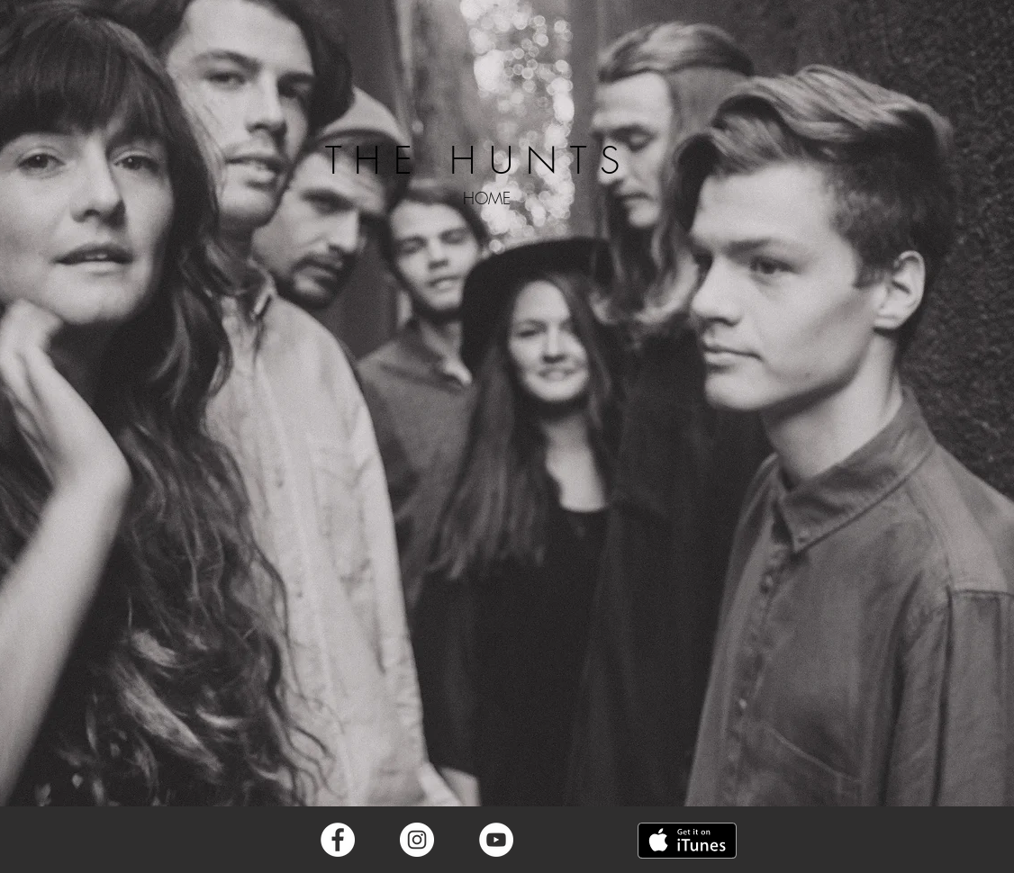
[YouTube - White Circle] (496, 840)
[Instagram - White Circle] (417, 840)
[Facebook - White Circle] (338, 840)
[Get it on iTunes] (687, 841)
